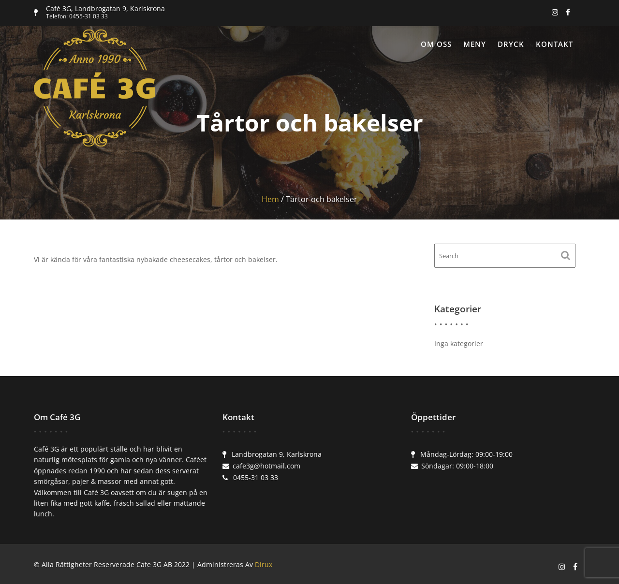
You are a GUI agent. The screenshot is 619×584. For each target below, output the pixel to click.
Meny (474, 44)
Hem (270, 199)
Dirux (263, 564)
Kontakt (554, 44)
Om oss (436, 44)
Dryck (511, 44)
